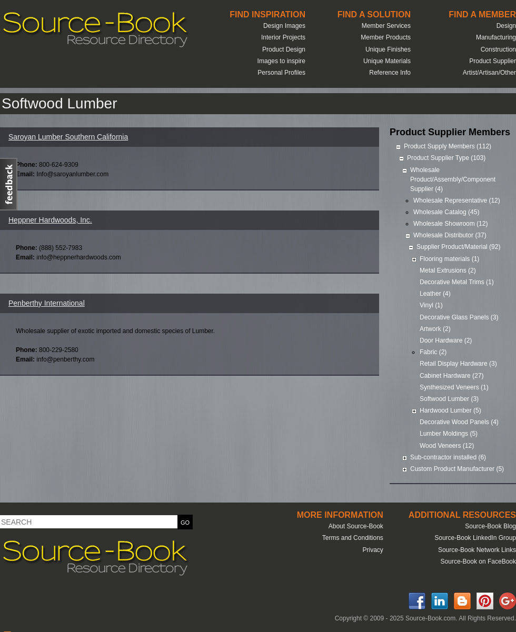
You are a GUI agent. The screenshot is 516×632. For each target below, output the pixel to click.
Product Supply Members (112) (447, 146)
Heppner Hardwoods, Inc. (50, 220)
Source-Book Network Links (477, 550)
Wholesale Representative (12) (456, 200)
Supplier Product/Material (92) (458, 246)
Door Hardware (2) (446, 340)
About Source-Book (356, 526)
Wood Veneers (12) (447, 445)
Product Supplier (492, 61)
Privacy (372, 550)
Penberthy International (46, 303)
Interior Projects (283, 37)
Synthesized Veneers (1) (454, 387)
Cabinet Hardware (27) (451, 375)
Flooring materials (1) (449, 259)
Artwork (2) (435, 329)
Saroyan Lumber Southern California (68, 137)
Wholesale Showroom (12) (450, 223)
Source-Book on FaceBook (478, 561)
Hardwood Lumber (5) (450, 410)
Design (506, 25)
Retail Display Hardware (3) (458, 363)
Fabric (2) (433, 352)
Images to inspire (281, 61)
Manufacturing (496, 37)
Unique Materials (387, 61)
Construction (498, 49)
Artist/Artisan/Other (489, 72)
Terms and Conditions (352, 537)
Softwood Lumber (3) (449, 399)
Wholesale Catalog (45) (446, 212)
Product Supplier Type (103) (446, 158)
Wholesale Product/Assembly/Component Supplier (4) (452, 179)
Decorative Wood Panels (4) (459, 422)
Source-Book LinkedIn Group (475, 537)
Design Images (284, 25)
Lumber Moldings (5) (449, 433)
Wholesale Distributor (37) (450, 235)
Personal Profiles (281, 72)
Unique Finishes (388, 49)
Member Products (386, 37)
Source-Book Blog (490, 526)
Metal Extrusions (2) (448, 270)
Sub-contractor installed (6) (448, 457)
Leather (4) (435, 293)
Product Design (283, 49)
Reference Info (390, 72)
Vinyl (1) (431, 305)
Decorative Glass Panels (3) (459, 317)
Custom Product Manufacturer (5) (457, 469)
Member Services (386, 25)
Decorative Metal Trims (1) (457, 282)
